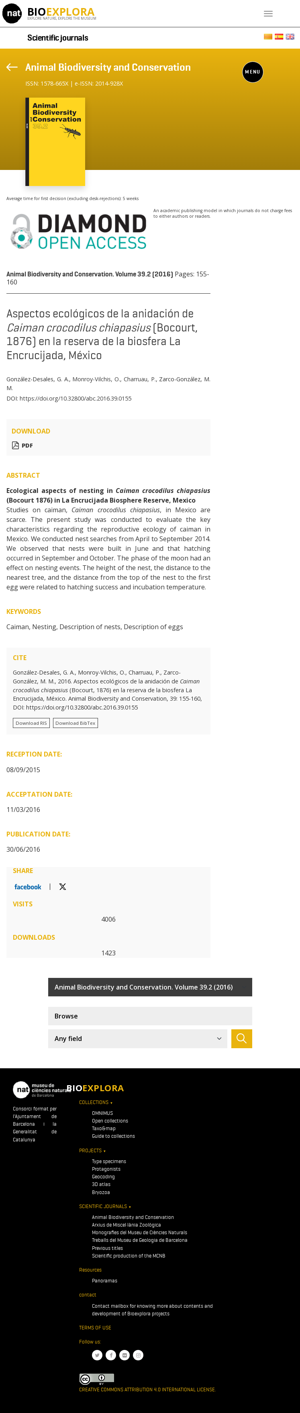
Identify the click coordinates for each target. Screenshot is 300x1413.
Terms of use (95, 1328)
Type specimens (109, 1161)
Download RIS (31, 723)
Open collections (110, 1121)
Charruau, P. (140, 379)
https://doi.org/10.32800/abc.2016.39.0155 (75, 398)
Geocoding (103, 1177)
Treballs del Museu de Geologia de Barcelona (140, 1240)
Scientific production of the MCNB (128, 1256)
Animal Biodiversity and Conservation (108, 67)
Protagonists (106, 1169)
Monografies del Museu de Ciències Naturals (139, 1232)
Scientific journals (57, 38)
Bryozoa (101, 1192)
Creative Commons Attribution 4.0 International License (147, 1389)
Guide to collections (113, 1136)
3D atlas (101, 1184)
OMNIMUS (102, 1113)
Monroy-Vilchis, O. (96, 379)
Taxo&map (104, 1128)
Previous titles (107, 1248)
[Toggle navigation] (268, 13)
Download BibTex (75, 723)
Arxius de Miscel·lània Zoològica (126, 1225)
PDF (27, 445)
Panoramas (104, 1281)
